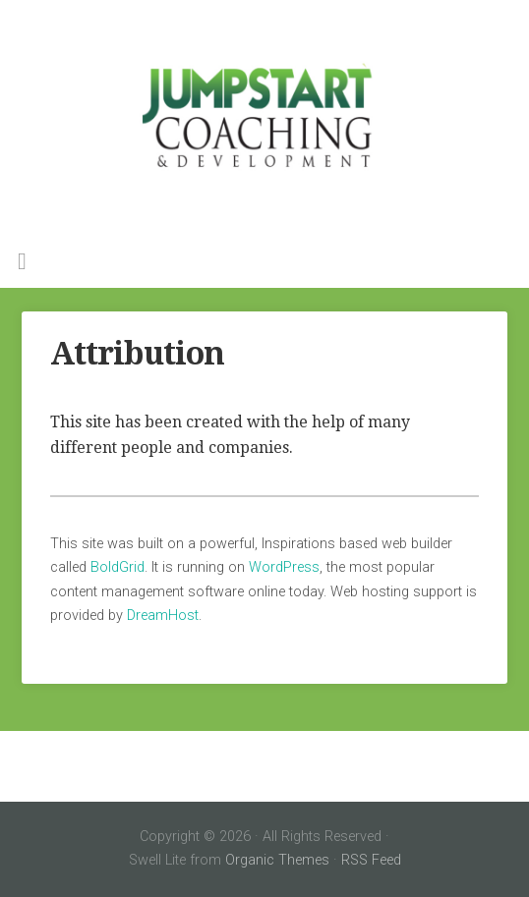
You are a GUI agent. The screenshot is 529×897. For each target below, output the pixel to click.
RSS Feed (371, 860)
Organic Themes (277, 860)
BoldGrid (117, 567)
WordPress (284, 567)
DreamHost (163, 615)
